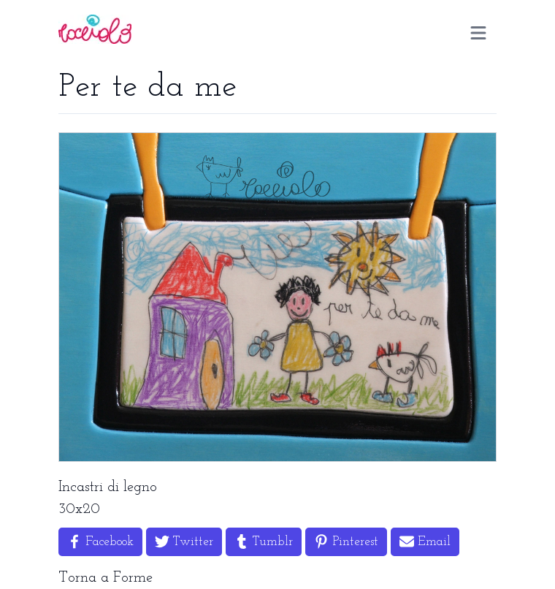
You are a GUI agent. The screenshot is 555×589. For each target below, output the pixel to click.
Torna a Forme (105, 578)
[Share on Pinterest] (346, 542)
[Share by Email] (425, 542)
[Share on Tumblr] (264, 542)
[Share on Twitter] (184, 542)
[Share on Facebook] (100, 542)
